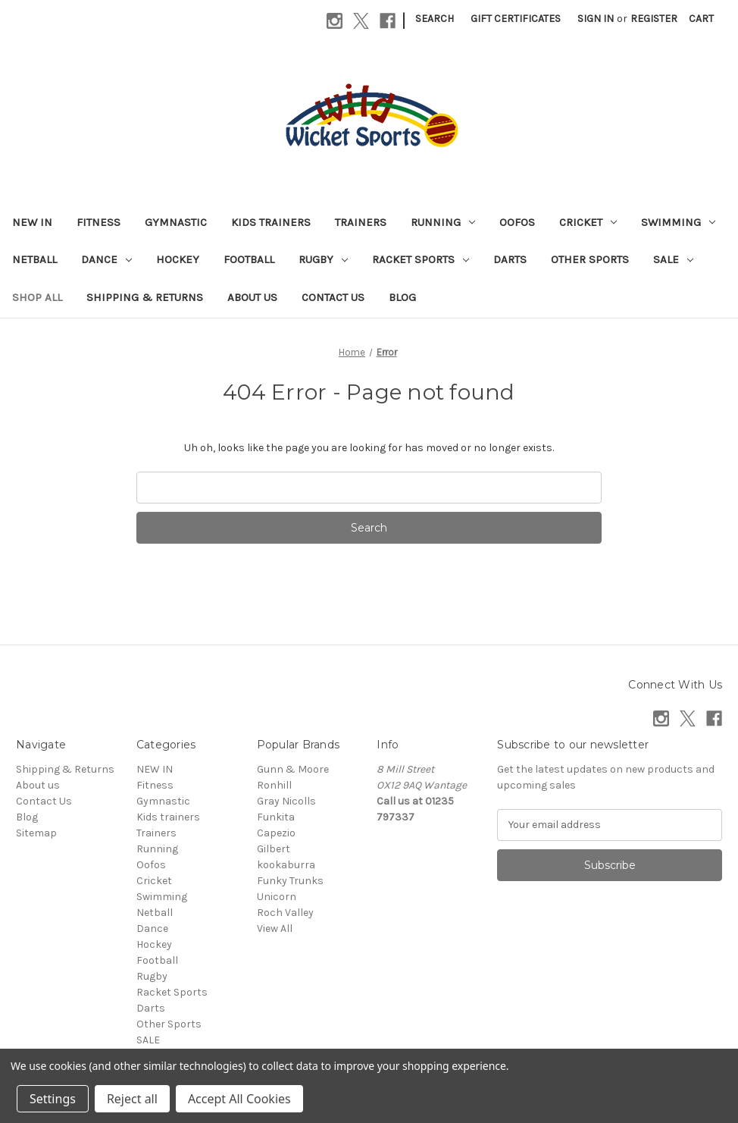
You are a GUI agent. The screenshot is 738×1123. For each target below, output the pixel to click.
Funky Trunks (290, 880)
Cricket (588, 222)
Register (653, 18)
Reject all (132, 1098)
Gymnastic (176, 222)
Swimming (678, 222)
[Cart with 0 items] (701, 18)
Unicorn (276, 896)
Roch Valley (285, 912)
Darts (510, 259)
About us (252, 297)
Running (443, 222)
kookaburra (286, 864)
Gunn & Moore (293, 769)
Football (249, 259)
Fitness (98, 222)
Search (434, 18)
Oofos (517, 222)
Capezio (276, 833)
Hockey (177, 259)
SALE (673, 259)
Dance (106, 259)
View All (274, 928)
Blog (402, 297)
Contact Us (333, 297)
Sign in (595, 18)
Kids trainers (271, 222)
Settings (53, 1098)
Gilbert (273, 848)
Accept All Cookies (239, 1098)
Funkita (276, 817)
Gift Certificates (516, 18)
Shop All (37, 297)
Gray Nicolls (286, 801)
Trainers (360, 222)
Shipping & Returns (144, 297)
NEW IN (32, 222)
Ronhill (274, 785)
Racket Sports (420, 259)
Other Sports (590, 259)
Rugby (323, 259)
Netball (34, 259)
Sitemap (36, 833)
